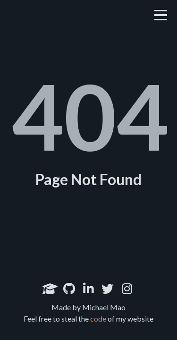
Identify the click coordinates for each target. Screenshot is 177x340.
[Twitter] (107, 288)
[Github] (69, 288)
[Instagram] (127, 288)
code (98, 318)
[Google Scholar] (50, 288)
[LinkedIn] (88, 288)
